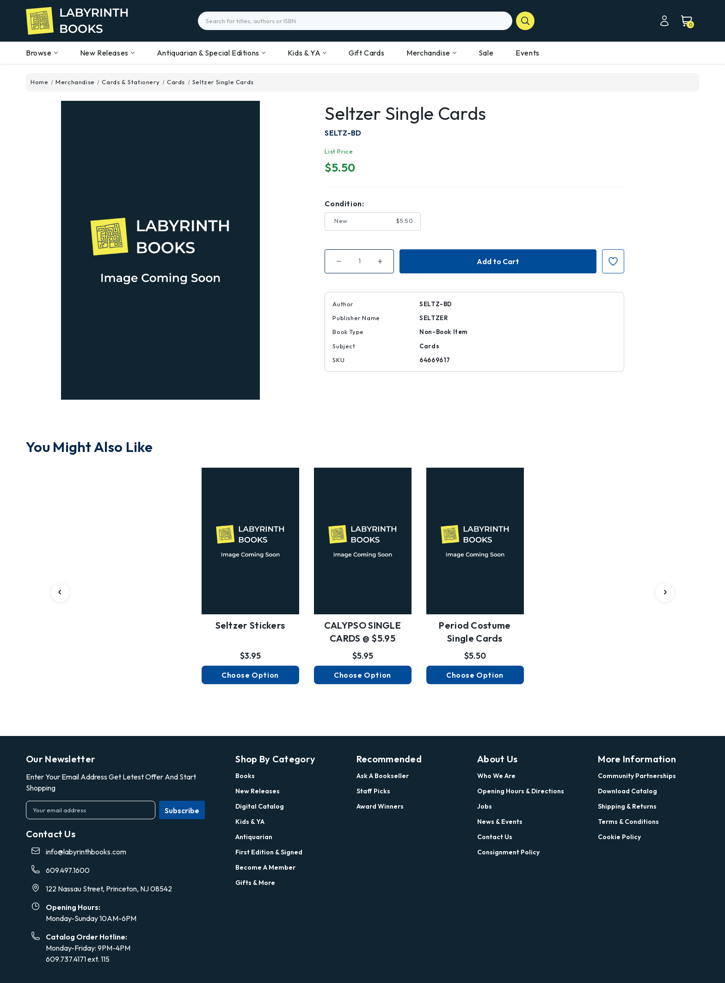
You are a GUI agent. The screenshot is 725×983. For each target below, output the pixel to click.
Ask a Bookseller (382, 776)
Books (245, 776)
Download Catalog (627, 791)
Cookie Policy (619, 837)
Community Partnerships (637, 776)
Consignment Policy (508, 852)
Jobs (484, 806)
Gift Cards (366, 52)
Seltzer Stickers (250, 625)
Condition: (344, 203)
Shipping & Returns (627, 806)
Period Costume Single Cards (474, 631)
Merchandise (431, 52)
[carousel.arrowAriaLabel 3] (60, 592)
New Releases (107, 52)
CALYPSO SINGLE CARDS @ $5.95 (362, 631)
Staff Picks (373, 791)
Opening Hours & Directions (520, 791)
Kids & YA (307, 52)
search (525, 21)
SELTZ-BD (343, 132)
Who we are (496, 776)
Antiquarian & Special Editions (211, 52)
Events (528, 52)
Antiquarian (253, 837)
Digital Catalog (259, 806)
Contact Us (494, 837)
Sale (486, 52)
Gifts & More (255, 882)
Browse (42, 52)
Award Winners (380, 806)
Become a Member (265, 867)
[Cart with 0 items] (682, 20)
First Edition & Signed (268, 852)
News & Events (499, 821)
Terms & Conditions (628, 821)
